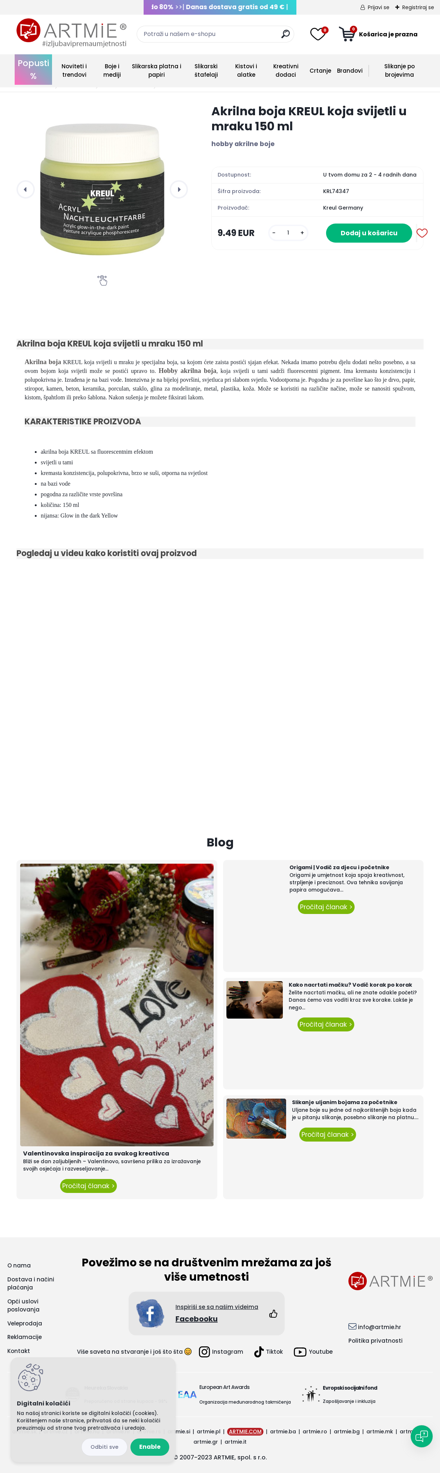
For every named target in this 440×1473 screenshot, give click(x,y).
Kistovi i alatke (246, 70)
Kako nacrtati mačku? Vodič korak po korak (350, 984)
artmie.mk (379, 1431)
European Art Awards (224, 1387)
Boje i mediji (112, 70)
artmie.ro (315, 1431)
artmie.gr (205, 1441)
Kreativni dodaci (286, 70)
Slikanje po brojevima (399, 70)
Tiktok (268, 1351)
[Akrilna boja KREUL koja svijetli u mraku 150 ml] (102, 189)
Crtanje (320, 71)
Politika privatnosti (375, 1341)
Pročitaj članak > (88, 1186)
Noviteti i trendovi (74, 70)
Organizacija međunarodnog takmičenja (245, 1402)
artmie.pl (209, 1431)
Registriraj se (418, 7)
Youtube (313, 1352)
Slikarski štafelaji (206, 70)
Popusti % (33, 69)
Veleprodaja (24, 1323)
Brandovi (350, 71)
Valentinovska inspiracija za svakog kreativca (96, 1153)
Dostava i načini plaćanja (30, 1284)
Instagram (221, 1351)
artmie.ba (283, 1431)
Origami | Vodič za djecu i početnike (339, 867)
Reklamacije (24, 1337)
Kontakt (18, 1351)
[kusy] (288, 233)
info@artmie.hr (379, 1327)
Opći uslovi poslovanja (23, 1306)
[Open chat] (422, 1436)
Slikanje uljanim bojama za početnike (345, 1102)
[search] (285, 37)
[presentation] (25, 189)
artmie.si (178, 1431)
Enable (149, 1447)
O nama (19, 1265)
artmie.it (236, 1441)
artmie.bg (347, 1431)
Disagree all (104, 1447)
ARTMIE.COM (245, 1431)
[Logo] (71, 33)
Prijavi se (378, 7)
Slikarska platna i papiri (156, 70)
